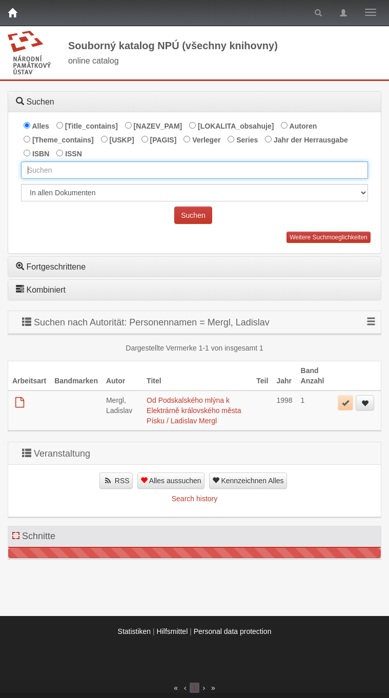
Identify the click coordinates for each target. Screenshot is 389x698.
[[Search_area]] (194, 192)
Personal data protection (233, 631)
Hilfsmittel (172, 631)
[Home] (12, 13)
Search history (194, 499)
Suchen (193, 215)
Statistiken (134, 631)
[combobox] (194, 170)
